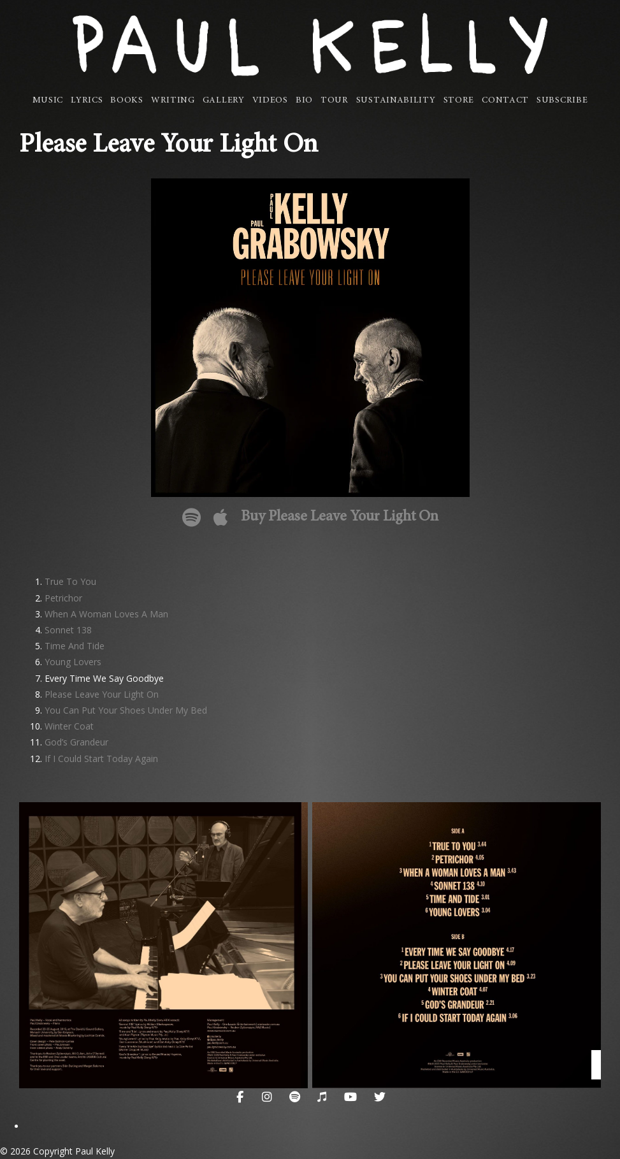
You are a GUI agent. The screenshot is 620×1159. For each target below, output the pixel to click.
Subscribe (562, 100)
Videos (270, 100)
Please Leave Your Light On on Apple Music (220, 517)
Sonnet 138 (68, 630)
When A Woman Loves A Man (106, 614)
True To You (70, 581)
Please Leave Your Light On (102, 694)
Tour (335, 100)
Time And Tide (75, 646)
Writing (173, 100)
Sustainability (396, 100)
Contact (505, 100)
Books (126, 100)
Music (48, 100)
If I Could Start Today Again (101, 758)
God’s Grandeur (76, 742)
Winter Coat (69, 726)
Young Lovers (73, 662)
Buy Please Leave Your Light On (339, 517)
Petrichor (63, 598)
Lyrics (87, 100)
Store (459, 100)
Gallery (224, 100)
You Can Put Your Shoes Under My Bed (126, 710)
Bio (304, 100)
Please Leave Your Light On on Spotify (191, 517)
